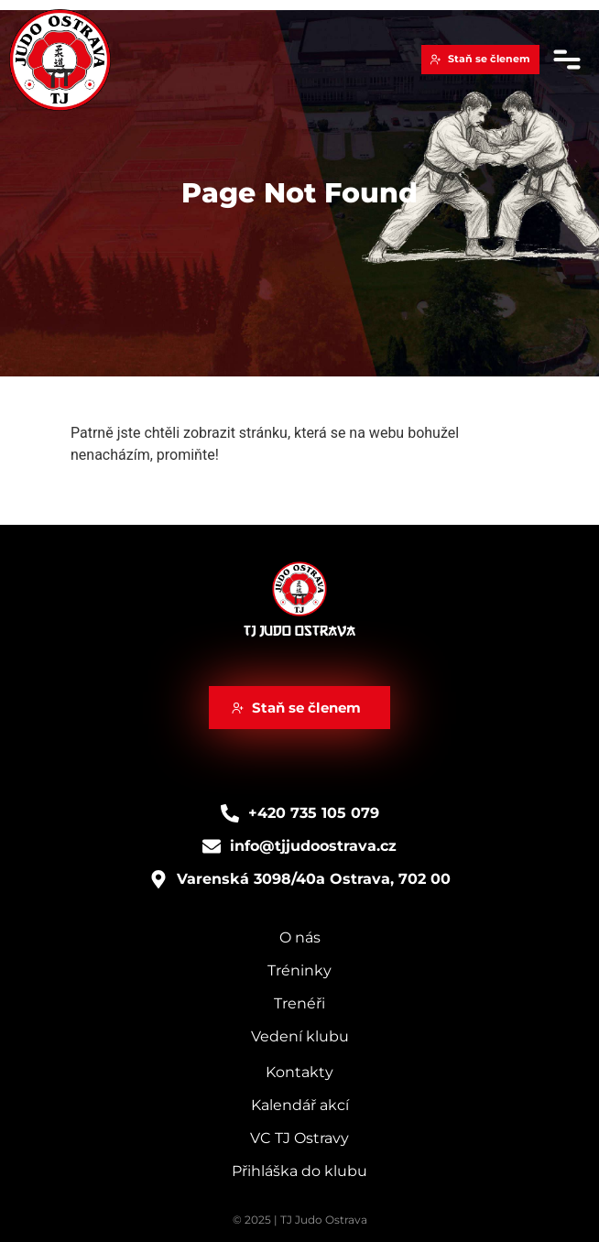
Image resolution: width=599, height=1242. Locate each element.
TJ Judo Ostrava (300, 631)
